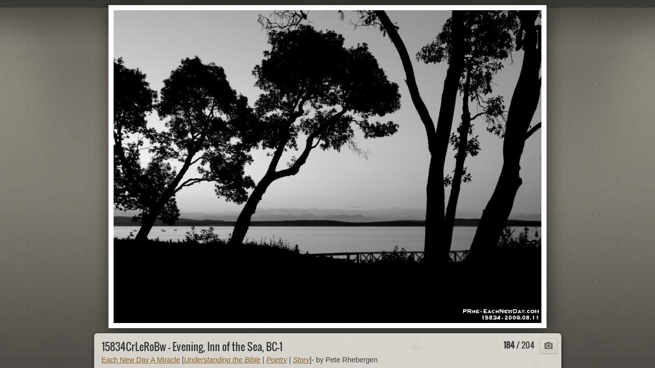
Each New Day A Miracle (141, 360)
